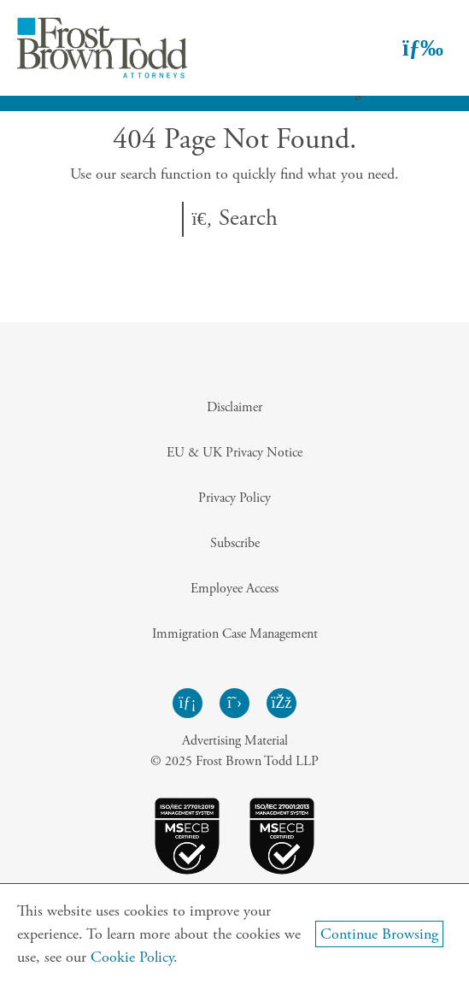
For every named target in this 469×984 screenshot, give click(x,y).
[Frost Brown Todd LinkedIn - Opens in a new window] (187, 703)
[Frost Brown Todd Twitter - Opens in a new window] (234, 703)
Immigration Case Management (235, 634)
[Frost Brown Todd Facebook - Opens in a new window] (281, 703)
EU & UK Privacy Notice (234, 453)
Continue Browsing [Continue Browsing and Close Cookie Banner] (379, 934)
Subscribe (235, 543)
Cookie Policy (132, 957)
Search (235, 218)
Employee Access (234, 589)
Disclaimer (234, 407)
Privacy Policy (234, 498)
